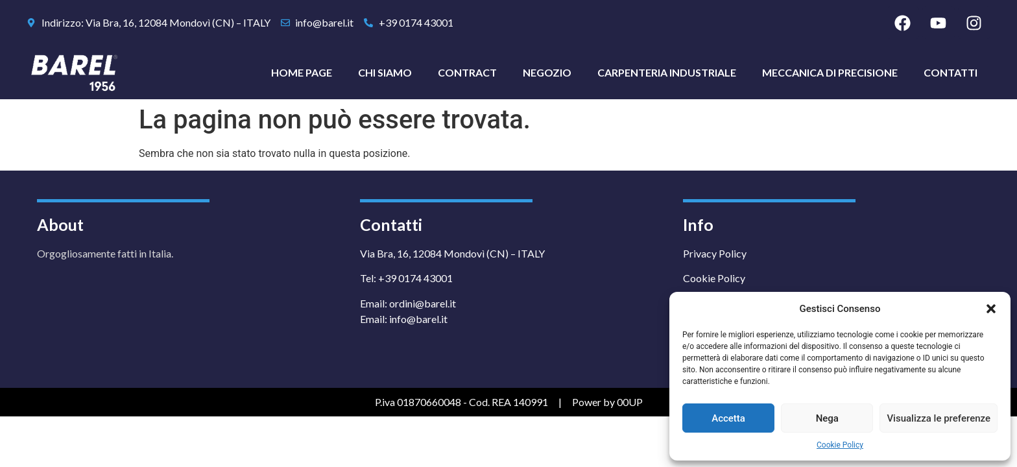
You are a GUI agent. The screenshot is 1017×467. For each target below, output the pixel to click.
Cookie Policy (840, 444)
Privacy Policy (715, 253)
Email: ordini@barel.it (408, 303)
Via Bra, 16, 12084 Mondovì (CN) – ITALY (452, 253)
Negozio (547, 72)
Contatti (950, 72)
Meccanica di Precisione (830, 72)
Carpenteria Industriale (666, 72)
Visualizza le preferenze (938, 418)
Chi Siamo (385, 72)
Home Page (301, 72)
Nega (827, 418)
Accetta (728, 418)
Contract (467, 72)
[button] (991, 308)
